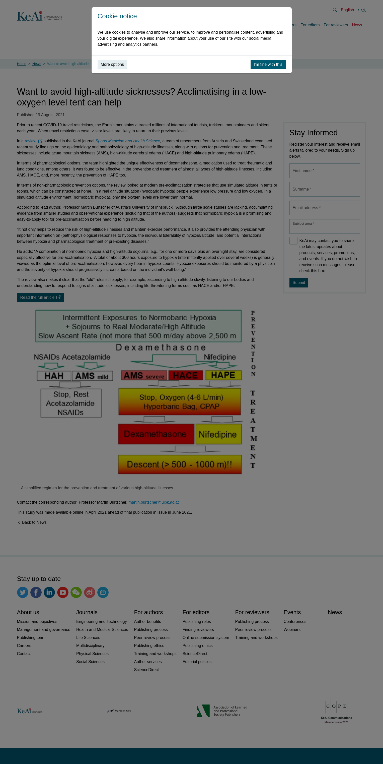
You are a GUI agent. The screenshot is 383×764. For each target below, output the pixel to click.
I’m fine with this (268, 64)
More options (112, 64)
